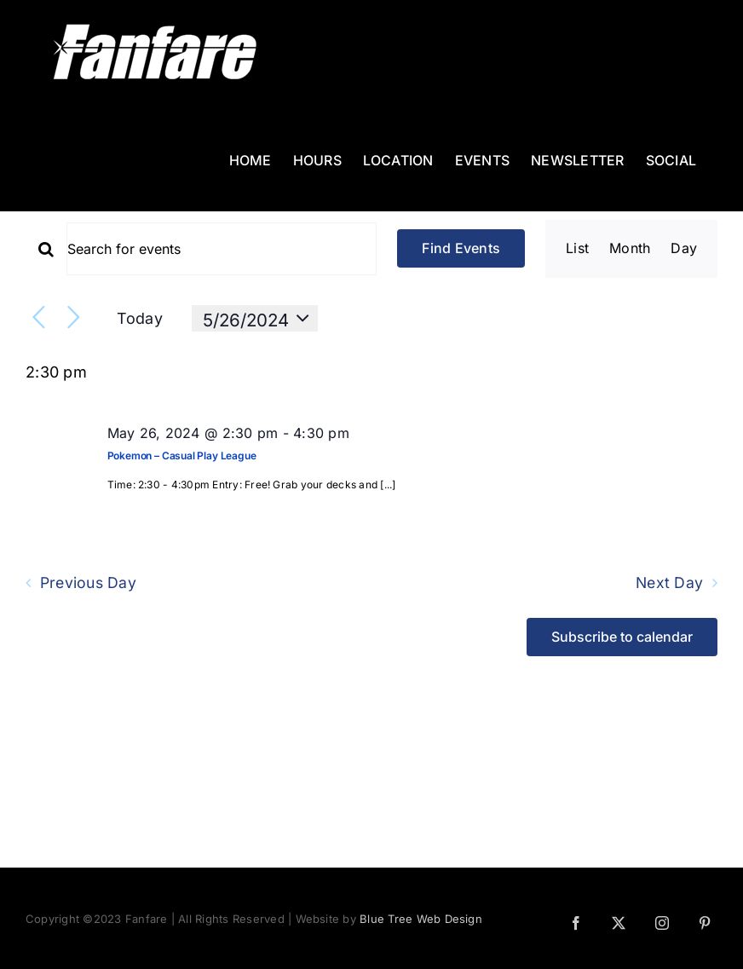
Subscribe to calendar (622, 637)
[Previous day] (39, 318)
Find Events (461, 248)
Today (140, 318)
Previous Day (88, 583)
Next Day (669, 583)
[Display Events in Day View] (684, 249)
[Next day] (73, 318)
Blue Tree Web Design (421, 919)
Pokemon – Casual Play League (181, 455)
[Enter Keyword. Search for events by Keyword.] (221, 248)
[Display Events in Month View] (629, 249)
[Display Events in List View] (577, 249)
